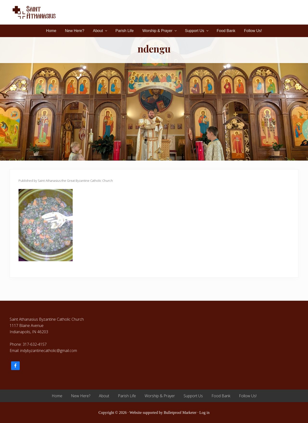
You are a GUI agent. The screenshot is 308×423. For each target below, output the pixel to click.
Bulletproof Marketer (180, 412)
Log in (204, 412)
